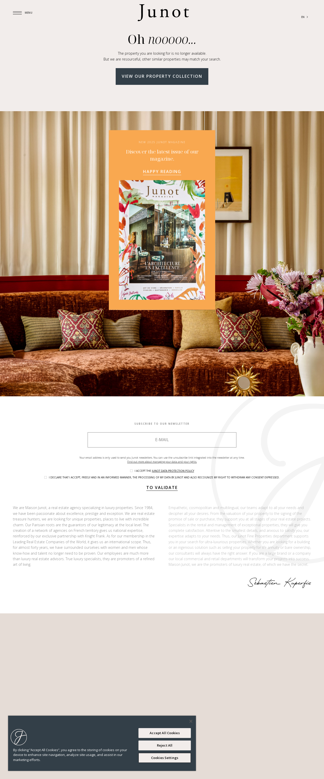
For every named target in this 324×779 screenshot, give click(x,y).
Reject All (164, 745)
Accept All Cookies (164, 733)
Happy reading (162, 230)
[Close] (190, 721)
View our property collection (162, 76)
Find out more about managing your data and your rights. (162, 461)
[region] (102, 743)
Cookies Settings (164, 757)
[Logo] (163, 12)
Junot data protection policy (173, 471)
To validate (162, 487)
